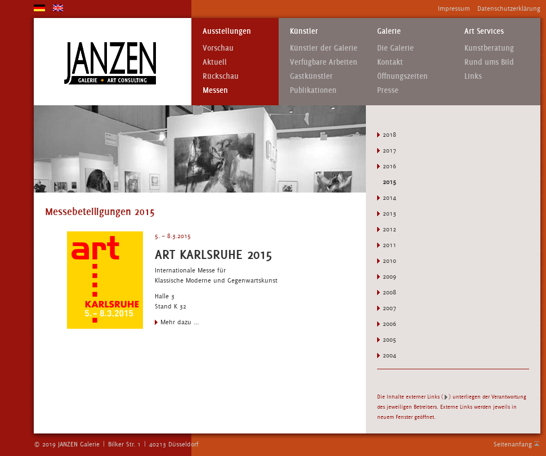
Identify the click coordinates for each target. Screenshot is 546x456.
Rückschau (221, 76)
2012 (389, 229)
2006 (389, 324)
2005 (389, 339)
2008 (389, 292)
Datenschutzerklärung (508, 8)
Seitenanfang (513, 444)
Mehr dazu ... (179, 322)
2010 (389, 261)
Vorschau (218, 48)
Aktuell (215, 62)
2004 (389, 355)
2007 (389, 308)
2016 (389, 166)
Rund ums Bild (489, 62)
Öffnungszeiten (402, 76)
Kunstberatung (489, 48)
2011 (389, 245)
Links (473, 76)
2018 (389, 134)
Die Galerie (395, 48)
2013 (389, 213)
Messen (215, 90)
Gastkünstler (311, 76)
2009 (389, 276)
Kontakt (390, 62)
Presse (388, 90)
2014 (389, 198)
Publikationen (313, 90)
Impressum (454, 8)
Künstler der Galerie (323, 48)
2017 (389, 150)
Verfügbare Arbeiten (323, 62)
